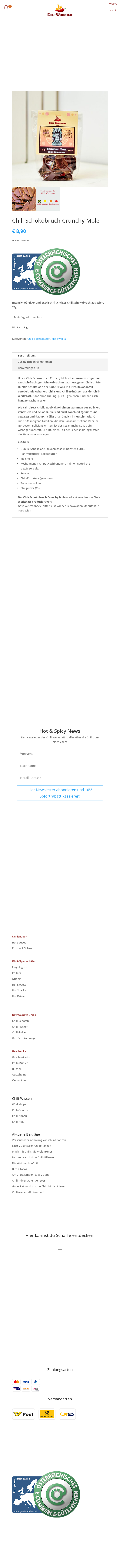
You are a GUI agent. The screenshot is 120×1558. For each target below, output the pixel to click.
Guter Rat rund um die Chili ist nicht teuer (39, 1186)
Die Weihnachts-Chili (25, 1163)
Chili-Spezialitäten (38, 338)
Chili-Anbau (19, 1116)
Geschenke (19, 1051)
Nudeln (17, 979)
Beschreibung (26, 355)
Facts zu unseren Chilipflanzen (31, 1145)
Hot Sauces (19, 942)
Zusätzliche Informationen (35, 361)
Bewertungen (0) (28, 368)
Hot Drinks (18, 996)
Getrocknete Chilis (24, 1015)
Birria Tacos (19, 1169)
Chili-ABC (18, 1122)
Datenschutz (52, 1444)
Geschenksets (21, 1057)
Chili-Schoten (20, 1021)
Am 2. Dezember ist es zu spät (31, 1174)
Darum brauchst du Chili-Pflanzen (33, 1157)
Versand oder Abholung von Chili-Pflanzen (39, 1140)
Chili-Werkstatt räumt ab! (28, 1192)
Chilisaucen (19, 936)
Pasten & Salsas (22, 948)
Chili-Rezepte (20, 1110)
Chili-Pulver (19, 1032)
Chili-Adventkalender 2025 (29, 1180)
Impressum (32, 1444)
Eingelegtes (19, 967)
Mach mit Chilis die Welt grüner (32, 1151)
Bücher (16, 1069)
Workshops (19, 1104)
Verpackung (19, 1080)
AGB (92, 1444)
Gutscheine (19, 1074)
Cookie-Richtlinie (74, 1444)
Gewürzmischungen (24, 1038)
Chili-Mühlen (20, 1063)
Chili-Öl (17, 973)
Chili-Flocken (20, 1026)
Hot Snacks (19, 990)
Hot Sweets (59, 338)
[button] (111, 7)
